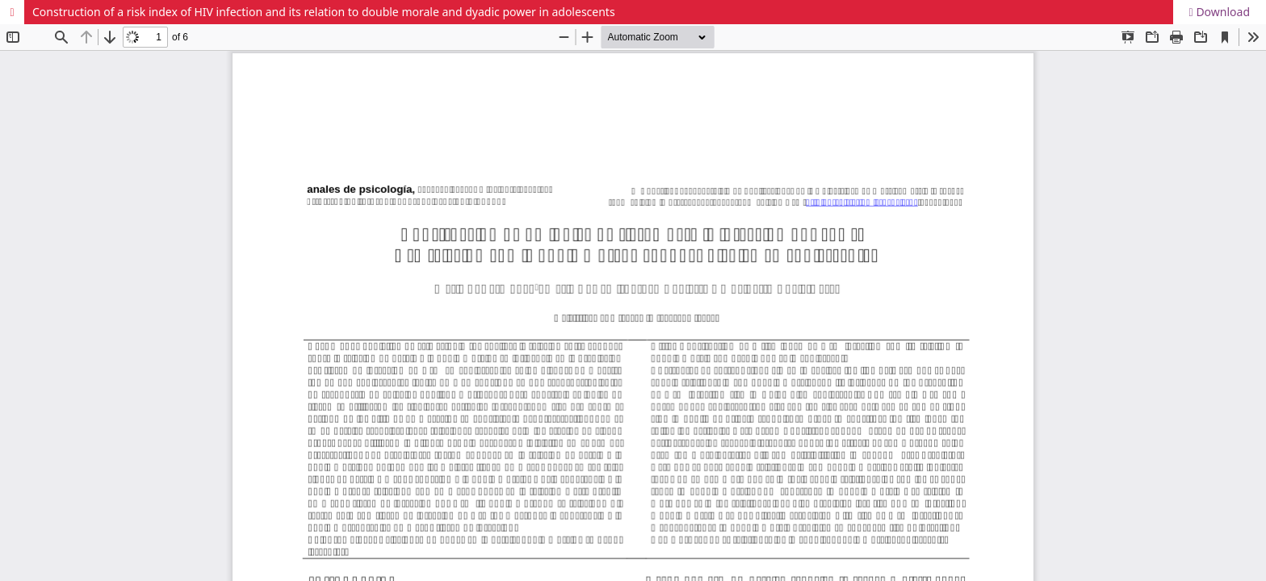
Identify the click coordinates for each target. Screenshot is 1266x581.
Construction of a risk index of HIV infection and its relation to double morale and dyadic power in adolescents (323, 11)
